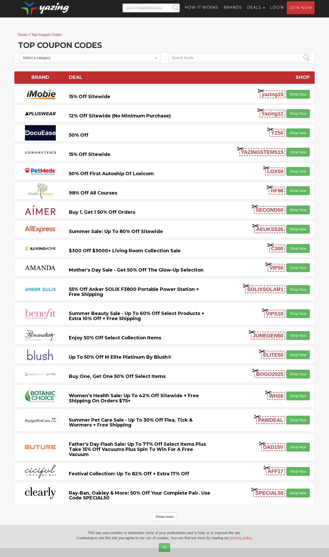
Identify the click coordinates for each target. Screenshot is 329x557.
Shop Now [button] (298, 94)
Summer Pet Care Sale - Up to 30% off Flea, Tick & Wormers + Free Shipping (131, 422)
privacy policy (241, 538)
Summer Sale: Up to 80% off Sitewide (116, 231)
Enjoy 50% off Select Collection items (115, 338)
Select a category (90, 58)
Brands (233, 11)
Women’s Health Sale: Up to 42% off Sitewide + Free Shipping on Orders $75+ (134, 398)
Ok (164, 547)
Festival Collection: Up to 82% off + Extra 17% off (129, 474)
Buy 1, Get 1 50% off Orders (102, 212)
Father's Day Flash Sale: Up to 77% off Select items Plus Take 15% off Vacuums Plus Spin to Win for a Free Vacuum (137, 449)
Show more (165, 517)
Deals (256, 11)
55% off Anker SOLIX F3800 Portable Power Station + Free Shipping (134, 291)
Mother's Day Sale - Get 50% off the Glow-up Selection (136, 270)
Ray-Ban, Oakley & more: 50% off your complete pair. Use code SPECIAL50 (139, 495)
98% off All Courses (93, 193)
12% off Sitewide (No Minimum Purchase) (120, 116)
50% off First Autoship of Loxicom (111, 174)
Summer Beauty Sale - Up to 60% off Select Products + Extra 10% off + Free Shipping (136, 316)
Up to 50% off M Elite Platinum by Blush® (120, 357)
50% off (78, 135)
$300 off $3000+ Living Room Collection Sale (125, 251)
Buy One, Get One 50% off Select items (117, 376)
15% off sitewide (89, 96)
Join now (300, 12)
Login (277, 11)
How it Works (201, 11)
